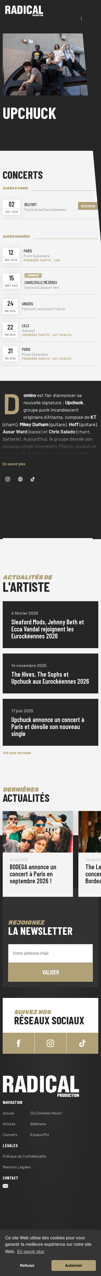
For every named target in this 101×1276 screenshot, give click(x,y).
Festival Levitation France (43, 308)
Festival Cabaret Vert (42, 287)
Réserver (88, 206)
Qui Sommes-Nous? (46, 1113)
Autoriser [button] (73, 1265)
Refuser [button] (27, 1265)
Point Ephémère (37, 256)
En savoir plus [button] (30, 1251)
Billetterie (38, 1123)
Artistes (9, 1123)
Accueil (8, 1113)
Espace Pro (39, 1134)
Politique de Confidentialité (24, 1156)
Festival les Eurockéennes (45, 209)
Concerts (10, 1134)
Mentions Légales (17, 1167)
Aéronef (28, 330)
